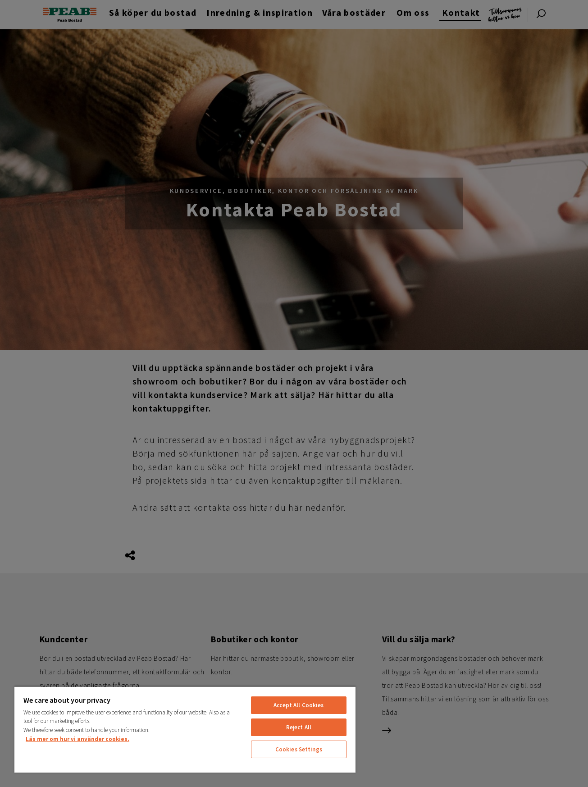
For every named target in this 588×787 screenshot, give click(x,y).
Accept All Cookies (298, 705)
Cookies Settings (298, 749)
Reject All (298, 727)
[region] (185, 729)
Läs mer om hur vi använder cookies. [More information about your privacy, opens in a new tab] (77, 739)
